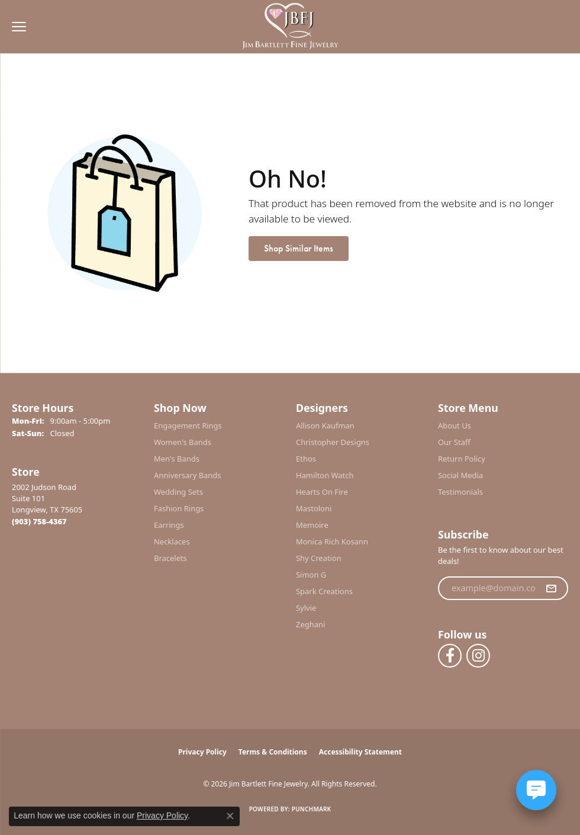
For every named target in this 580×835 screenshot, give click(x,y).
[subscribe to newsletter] (551, 588)
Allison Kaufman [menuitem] (325, 425)
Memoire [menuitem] (312, 525)
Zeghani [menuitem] (310, 624)
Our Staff (454, 442)
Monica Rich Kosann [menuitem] (332, 541)
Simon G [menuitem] (311, 574)
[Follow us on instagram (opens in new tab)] (478, 656)
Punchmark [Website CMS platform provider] (311, 809)
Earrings (169, 525)
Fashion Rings (179, 508)
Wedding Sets (178, 491)
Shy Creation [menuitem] (318, 558)
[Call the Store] (39, 521)
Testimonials (460, 491)
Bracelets (170, 558)
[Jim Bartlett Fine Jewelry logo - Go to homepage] (290, 26)
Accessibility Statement (360, 752)
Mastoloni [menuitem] (313, 508)
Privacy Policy (202, 752)
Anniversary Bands (187, 475)
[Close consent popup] (230, 816)
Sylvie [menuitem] (306, 607)
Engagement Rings (188, 425)
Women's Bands (182, 442)
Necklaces (172, 541)
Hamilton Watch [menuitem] (325, 475)
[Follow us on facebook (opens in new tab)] (450, 656)
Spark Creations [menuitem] (324, 591)
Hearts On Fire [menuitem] (322, 491)
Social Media (460, 475)
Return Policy (461, 458)
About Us (454, 425)
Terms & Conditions (273, 752)
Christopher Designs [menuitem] (332, 442)
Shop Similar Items (298, 248)
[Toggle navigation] (16, 26)
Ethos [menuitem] (306, 458)
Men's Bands (176, 458)
